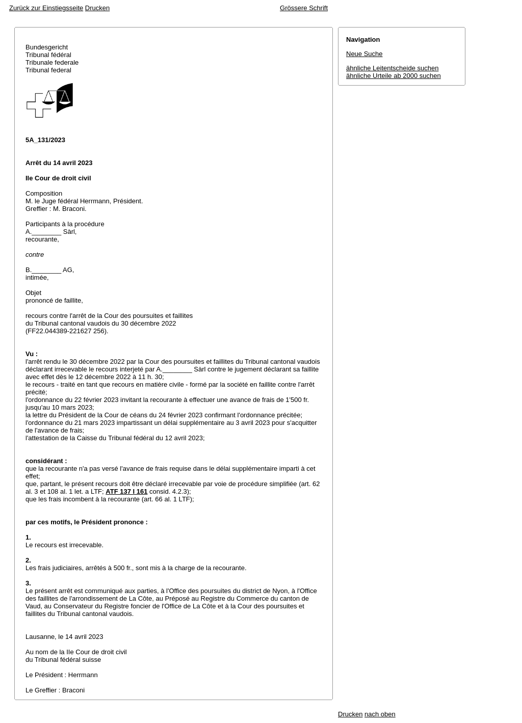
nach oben (380, 714)
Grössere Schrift (304, 8)
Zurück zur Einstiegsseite (46, 8)
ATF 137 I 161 (126, 491)
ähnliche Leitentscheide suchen (392, 68)
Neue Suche (364, 54)
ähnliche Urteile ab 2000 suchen (393, 75)
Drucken (97, 8)
